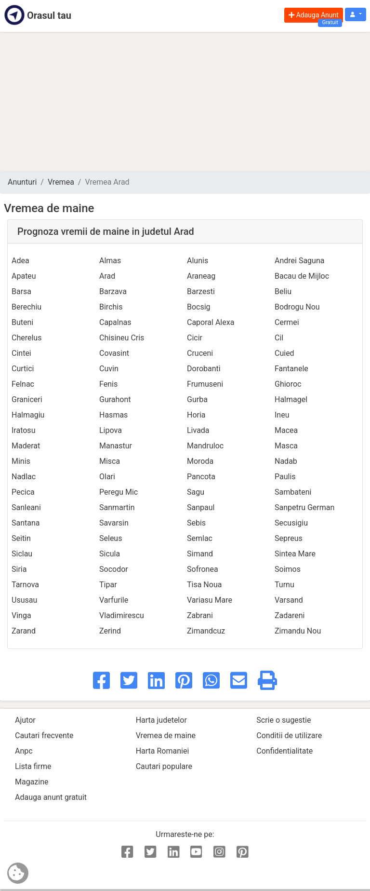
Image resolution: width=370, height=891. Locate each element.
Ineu (282, 414)
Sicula (109, 553)
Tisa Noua (204, 584)
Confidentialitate (284, 751)
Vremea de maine (166, 735)
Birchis (110, 306)
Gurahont (115, 399)
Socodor (113, 569)
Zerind (110, 630)
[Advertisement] (185, 101)
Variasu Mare (209, 600)
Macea (286, 430)
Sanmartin (117, 507)
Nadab (286, 461)
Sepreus (289, 538)
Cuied (284, 353)
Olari (107, 476)
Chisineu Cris (121, 337)
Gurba (197, 399)
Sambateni (293, 492)
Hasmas (113, 414)
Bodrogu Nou (297, 306)
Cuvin (109, 368)
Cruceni (200, 353)
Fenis (108, 384)
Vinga (21, 615)
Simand (200, 553)
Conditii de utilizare (289, 735)
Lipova (110, 430)
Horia (196, 414)
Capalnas (115, 322)
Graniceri (27, 399)
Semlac (199, 538)
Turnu (284, 584)
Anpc (24, 751)
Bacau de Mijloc (302, 276)
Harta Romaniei (162, 751)
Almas (110, 260)
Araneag (201, 276)
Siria (19, 569)
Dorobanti (204, 368)
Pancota (201, 476)
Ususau (24, 600)
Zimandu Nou (298, 630)
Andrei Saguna (299, 260)
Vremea (61, 182)
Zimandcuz (206, 630)
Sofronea (202, 569)
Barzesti (201, 291)
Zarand (24, 630)
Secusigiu (291, 522)
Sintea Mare (295, 553)
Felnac (23, 384)
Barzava (113, 291)
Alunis (197, 260)
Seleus (110, 538)
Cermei (287, 322)
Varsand (289, 600)
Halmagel (291, 399)
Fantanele (291, 368)
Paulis (285, 476)
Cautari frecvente (44, 735)
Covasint (114, 353)
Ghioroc (288, 384)
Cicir (194, 337)
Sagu (195, 492)
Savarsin (114, 522)
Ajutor (25, 720)
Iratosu (23, 430)
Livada (198, 430)
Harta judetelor (161, 720)
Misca (109, 461)
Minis (21, 461)
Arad (107, 276)
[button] (355, 15)
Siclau (22, 553)
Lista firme (33, 766)
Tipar (108, 584)
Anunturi (22, 182)
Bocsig (199, 306)
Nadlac (24, 476)
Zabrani (200, 615)
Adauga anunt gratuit (51, 797)
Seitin (21, 538)
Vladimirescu (121, 615)
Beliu (283, 291)
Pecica (23, 492)
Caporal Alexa (210, 322)
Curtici (23, 368)
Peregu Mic (118, 492)
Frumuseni (205, 384)
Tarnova (25, 584)
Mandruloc (205, 445)
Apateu (24, 276)
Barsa (21, 291)
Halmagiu (28, 414)
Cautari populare (164, 766)
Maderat (26, 445)
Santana (26, 522)
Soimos (288, 569)
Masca (286, 445)
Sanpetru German (304, 507)
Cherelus (26, 337)
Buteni (22, 322)
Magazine (32, 781)
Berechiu (26, 306)
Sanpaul (200, 507)
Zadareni (290, 615)
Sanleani (26, 507)
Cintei (21, 353)
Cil (279, 337)
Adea (20, 260)
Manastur (115, 445)
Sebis (196, 522)
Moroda (200, 461)
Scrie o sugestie (283, 720)
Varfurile (113, 600)
